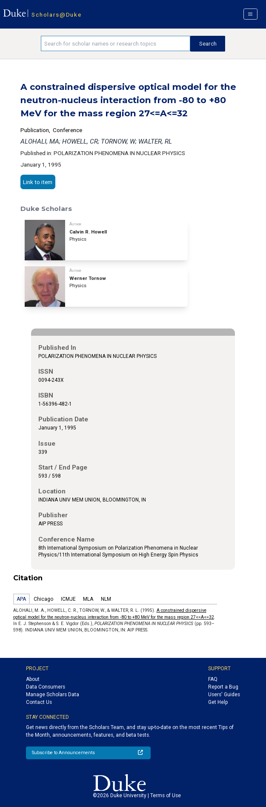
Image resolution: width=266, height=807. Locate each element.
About (33, 679)
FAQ (212, 679)
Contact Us (39, 702)
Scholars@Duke (56, 14)
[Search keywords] (116, 43)
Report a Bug (223, 687)
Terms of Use (165, 795)
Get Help (218, 702)
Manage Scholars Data (52, 694)
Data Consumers (45, 687)
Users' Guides (224, 694)
